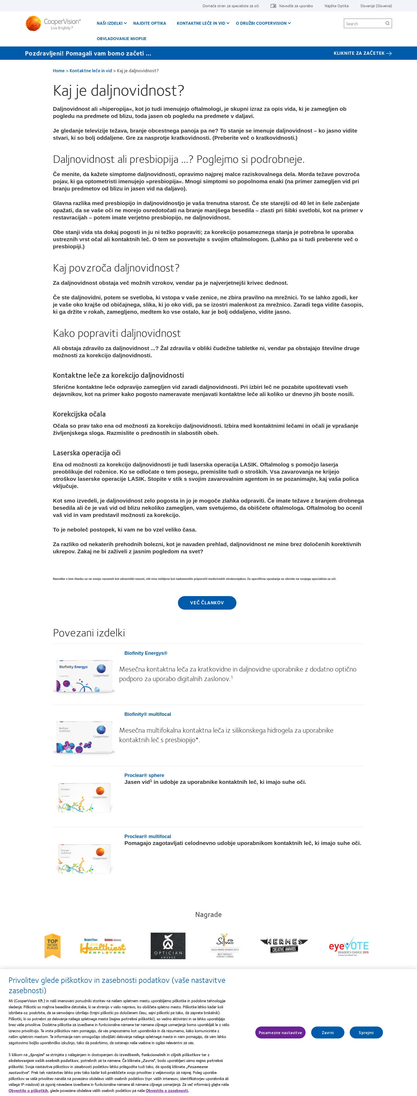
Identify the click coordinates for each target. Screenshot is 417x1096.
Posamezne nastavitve (280, 1032)
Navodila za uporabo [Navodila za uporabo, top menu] (296, 5)
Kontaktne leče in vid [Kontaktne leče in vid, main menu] (201, 23)
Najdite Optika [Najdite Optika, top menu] (337, 5)
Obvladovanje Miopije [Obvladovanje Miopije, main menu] (122, 38)
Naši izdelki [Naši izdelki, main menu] (110, 23)
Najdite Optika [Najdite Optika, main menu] (149, 23)
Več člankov (207, 602)
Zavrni (328, 1032)
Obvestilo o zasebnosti (167, 1090)
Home (59, 70)
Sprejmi (366, 1032)
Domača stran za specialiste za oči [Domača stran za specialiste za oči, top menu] (231, 5)
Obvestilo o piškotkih (28, 1090)
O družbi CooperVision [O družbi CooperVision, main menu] (261, 23)
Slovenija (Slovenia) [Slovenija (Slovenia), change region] (376, 5)
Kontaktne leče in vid (91, 70)
